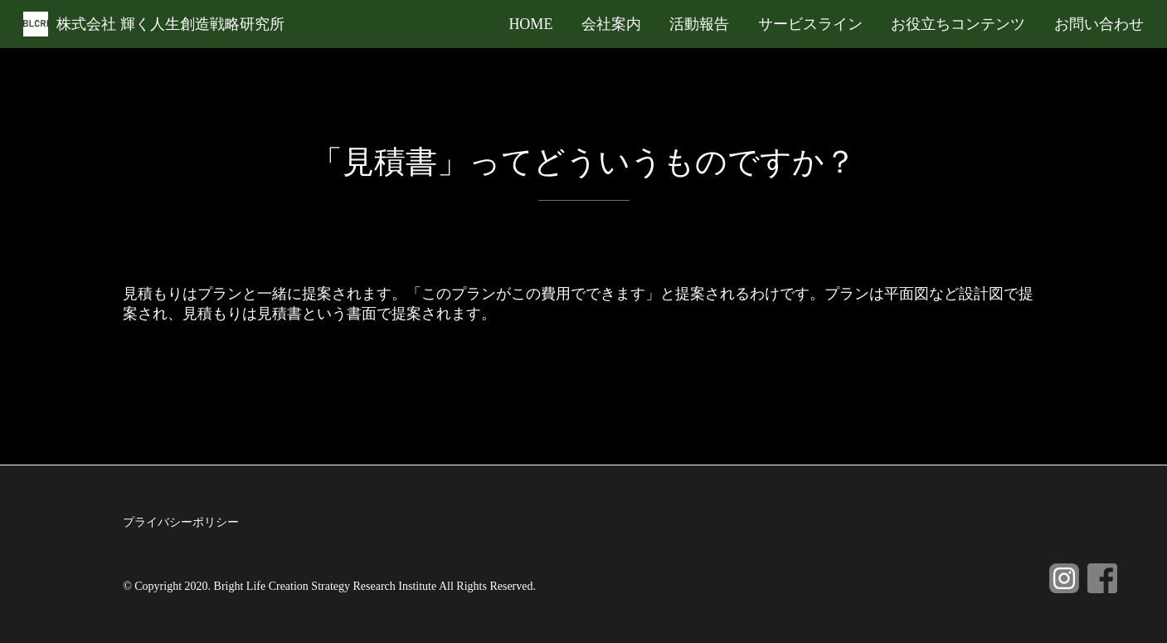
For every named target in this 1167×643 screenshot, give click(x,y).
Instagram (1064, 578)
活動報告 (699, 24)
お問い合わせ (1099, 24)
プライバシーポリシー (181, 522)
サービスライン (810, 24)
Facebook (1102, 578)
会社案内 (611, 24)
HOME (530, 24)
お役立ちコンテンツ (958, 24)
